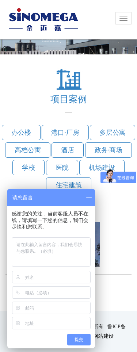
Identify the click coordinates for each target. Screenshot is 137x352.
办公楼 (21, 132)
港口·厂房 (65, 132)
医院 (62, 167)
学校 (28, 167)
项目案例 (68, 99)
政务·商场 (109, 150)
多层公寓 (112, 132)
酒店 (67, 150)
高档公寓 (28, 150)
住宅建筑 (69, 185)
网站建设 (103, 336)
